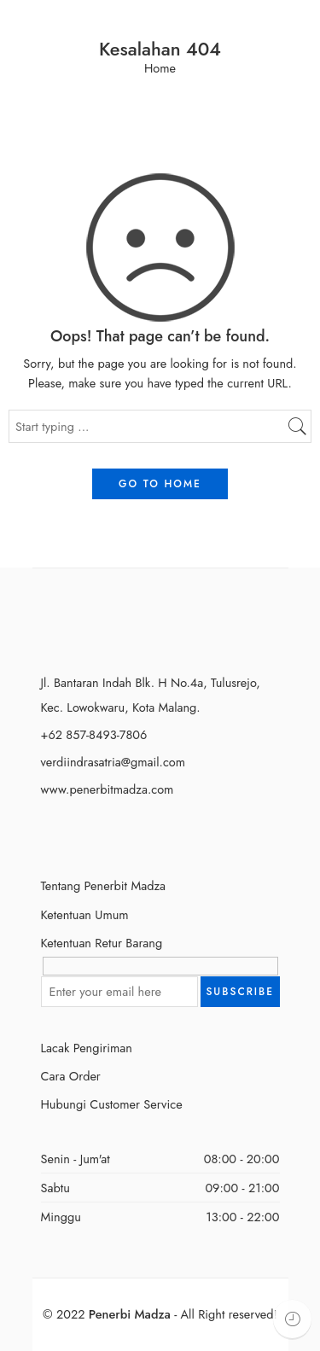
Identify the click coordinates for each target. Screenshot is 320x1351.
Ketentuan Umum (85, 914)
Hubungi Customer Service (112, 1104)
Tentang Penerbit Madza (103, 885)
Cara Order (71, 1076)
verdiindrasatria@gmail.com (113, 762)
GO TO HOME (160, 484)
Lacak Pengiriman (86, 1048)
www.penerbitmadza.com (107, 789)
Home (160, 68)
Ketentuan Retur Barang (102, 943)
